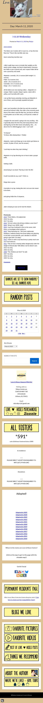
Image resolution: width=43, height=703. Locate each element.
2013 (5, 231)
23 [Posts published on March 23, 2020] (11, 327)
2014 (5, 227)
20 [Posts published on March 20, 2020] (31, 323)
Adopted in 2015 (21, 536)
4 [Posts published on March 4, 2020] (21, 316)
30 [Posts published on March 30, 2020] (11, 330)
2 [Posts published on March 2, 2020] (11, 316)
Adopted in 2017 (21, 531)
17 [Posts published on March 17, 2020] (16, 323)
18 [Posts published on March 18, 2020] (21, 323)
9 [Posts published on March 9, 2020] (11, 320)
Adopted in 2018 (21, 529)
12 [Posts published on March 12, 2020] (26, 320)
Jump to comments (8, 46)
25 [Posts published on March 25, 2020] (21, 327)
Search (34, 361)
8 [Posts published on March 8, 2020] (6, 320)
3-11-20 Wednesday (21, 37)
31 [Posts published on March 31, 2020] (16, 330)
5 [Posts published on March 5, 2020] (26, 316)
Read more (21, 268)
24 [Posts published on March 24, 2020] (16, 327)
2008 (5, 252)
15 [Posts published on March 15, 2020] (6, 323)
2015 (5, 225)
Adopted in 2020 (21, 524)
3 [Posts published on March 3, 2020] (16, 316)
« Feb (19, 333)
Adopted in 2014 (21, 538)
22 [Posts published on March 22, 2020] (6, 327)
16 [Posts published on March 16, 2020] (11, 323)
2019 (5, 217)
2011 (5, 243)
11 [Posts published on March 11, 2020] (21, 320)
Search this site (10, 356)
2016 (5, 223)
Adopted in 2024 (21, 515)
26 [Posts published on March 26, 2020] (26, 327)
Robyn (31, 41)
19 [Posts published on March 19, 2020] (26, 323)
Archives (8, 343)
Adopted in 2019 (21, 527)
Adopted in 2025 (21, 512)
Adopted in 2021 (21, 522)
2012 (5, 239)
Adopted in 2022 (21, 519)
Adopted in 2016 (21, 534)
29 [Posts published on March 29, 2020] (6, 330)
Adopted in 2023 (21, 517)
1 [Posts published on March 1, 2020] (6, 316)
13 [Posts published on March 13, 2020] (31, 320)
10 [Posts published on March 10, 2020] (16, 320)
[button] (2, 700)
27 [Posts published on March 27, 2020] (31, 327)
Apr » (23, 333)
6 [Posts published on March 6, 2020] (31, 316)
